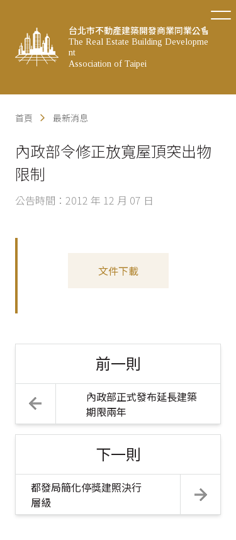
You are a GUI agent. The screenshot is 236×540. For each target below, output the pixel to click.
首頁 (24, 117)
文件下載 (118, 270)
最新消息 (70, 117)
